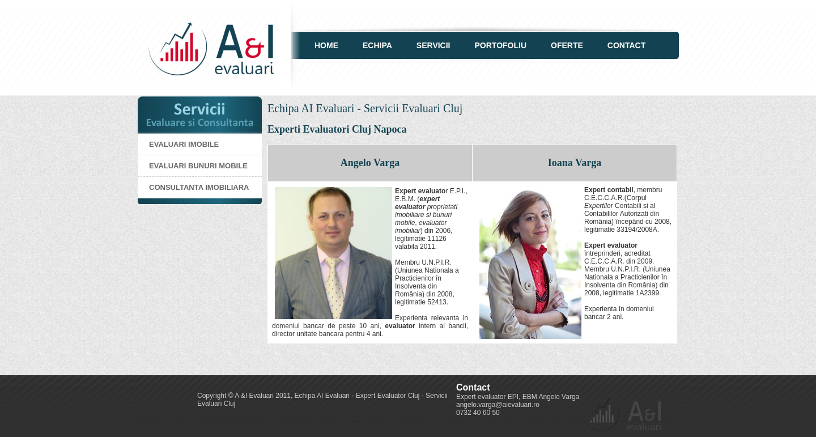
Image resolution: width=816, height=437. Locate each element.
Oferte (567, 45)
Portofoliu (501, 45)
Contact (626, 45)
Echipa (377, 45)
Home (326, 45)
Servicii (433, 45)
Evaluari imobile (184, 144)
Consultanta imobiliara (199, 187)
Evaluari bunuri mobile (198, 166)
